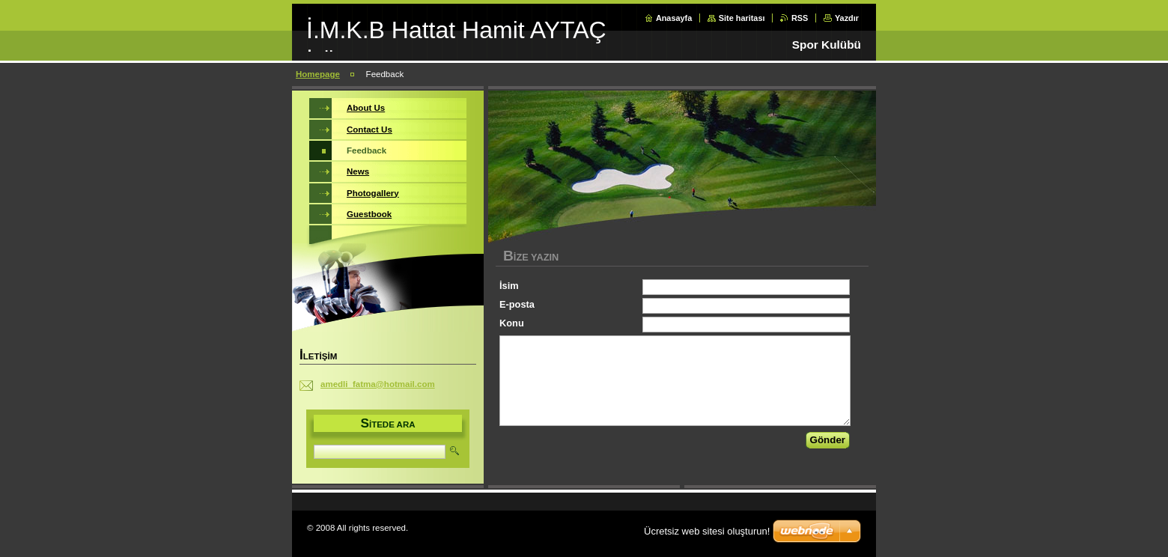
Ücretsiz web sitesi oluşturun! (707, 531)
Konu (511, 323)
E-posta (517, 304)
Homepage (318, 74)
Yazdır (847, 17)
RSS (799, 17)
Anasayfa (674, 17)
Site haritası (742, 17)
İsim (509, 285)
